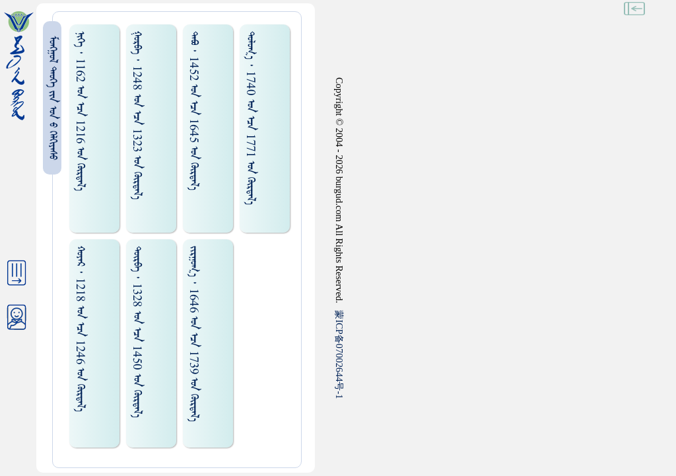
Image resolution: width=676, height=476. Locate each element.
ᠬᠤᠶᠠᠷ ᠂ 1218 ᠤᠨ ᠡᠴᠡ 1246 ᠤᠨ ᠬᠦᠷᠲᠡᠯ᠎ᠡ (80, 329)
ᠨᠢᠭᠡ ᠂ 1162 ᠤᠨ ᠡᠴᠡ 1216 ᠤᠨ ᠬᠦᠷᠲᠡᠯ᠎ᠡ (80, 111)
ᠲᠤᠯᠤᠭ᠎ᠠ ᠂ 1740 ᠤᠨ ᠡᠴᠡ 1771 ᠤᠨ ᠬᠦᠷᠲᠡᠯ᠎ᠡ (250, 118)
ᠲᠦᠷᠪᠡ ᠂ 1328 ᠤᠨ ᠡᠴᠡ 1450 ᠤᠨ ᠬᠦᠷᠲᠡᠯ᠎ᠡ (137, 332)
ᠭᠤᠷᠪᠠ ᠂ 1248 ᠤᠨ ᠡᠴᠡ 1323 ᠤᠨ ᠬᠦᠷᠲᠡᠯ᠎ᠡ (137, 115)
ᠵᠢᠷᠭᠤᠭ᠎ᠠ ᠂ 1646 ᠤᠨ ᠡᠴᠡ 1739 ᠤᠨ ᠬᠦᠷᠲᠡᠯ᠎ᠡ (193, 334)
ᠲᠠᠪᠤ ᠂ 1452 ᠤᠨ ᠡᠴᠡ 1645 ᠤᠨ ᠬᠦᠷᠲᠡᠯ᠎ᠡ (193, 110)
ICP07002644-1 (339, 354)
